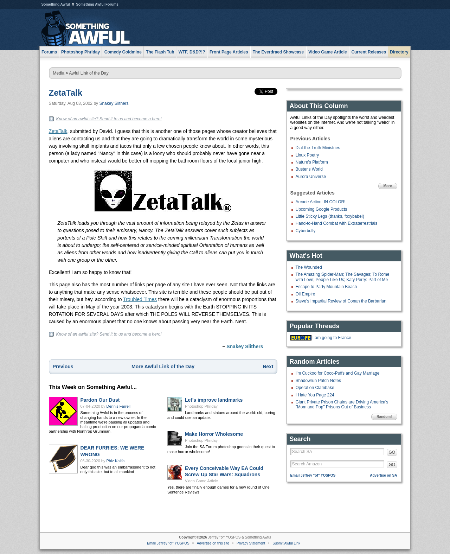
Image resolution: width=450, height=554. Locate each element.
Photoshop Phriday (201, 406)
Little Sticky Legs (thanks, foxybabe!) (330, 216)
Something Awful (55, 4)
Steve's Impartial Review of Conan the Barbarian (341, 301)
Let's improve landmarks (214, 400)
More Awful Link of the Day (162, 366)
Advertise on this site (213, 543)
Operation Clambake (315, 387)
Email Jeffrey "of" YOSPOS (313, 475)
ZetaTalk (66, 92)
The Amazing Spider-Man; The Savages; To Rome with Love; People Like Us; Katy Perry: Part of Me (343, 277)
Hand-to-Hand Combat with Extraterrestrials (337, 223)
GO (392, 452)
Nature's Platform (312, 162)
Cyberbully (306, 230)
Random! (384, 417)
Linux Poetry (307, 155)
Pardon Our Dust (100, 400)
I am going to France (332, 337)
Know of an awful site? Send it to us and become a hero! (109, 118)
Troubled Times (140, 299)
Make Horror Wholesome (214, 434)
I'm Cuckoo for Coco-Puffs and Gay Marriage (338, 373)
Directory (399, 52)
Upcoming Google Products (321, 209)
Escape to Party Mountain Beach (326, 286)
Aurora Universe (311, 176)
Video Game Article (201, 481)
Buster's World (309, 169)
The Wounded (309, 267)
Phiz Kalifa (116, 461)
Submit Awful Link (286, 543)
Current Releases (368, 52)
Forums (49, 52)
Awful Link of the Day (89, 73)
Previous (63, 366)
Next (268, 366)
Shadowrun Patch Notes (318, 380)
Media (59, 73)
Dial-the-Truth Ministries (318, 147)
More (388, 186)
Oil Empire (305, 294)
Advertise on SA (383, 475)
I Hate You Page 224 (315, 395)
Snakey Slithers (113, 103)
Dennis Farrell (118, 406)
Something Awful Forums (97, 4)
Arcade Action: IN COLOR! (321, 201)
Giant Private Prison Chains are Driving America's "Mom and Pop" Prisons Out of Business (342, 404)
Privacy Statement (251, 543)
